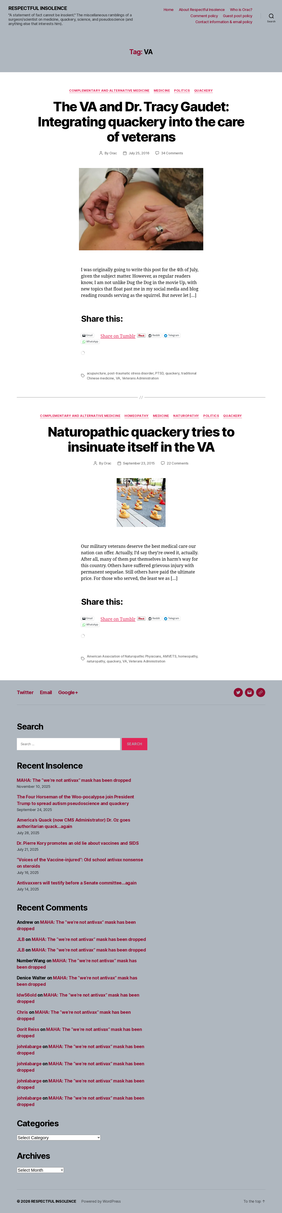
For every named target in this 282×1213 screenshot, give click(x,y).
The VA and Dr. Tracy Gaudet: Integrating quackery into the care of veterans (141, 121)
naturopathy (96, 661)
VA (118, 378)
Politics (182, 90)
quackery (172, 373)
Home (169, 9)
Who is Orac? (241, 9)
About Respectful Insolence (202, 9)
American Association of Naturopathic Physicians (124, 656)
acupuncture (96, 373)
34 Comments (172, 153)
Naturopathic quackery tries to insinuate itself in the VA (141, 439)
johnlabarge (29, 1046)
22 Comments (177, 463)
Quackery (203, 90)
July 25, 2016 (139, 153)
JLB (21, 939)
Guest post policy (237, 16)
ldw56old (27, 995)
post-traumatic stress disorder (131, 373)
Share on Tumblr (131, 335)
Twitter (25, 692)
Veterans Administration (140, 378)
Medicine (162, 90)
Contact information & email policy (223, 22)
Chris (22, 1012)
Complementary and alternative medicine (109, 90)
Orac (113, 153)
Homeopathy (137, 416)
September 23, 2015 (139, 463)
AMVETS (169, 656)
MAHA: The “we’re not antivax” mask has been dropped (74, 780)
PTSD (159, 373)
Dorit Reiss (28, 1029)
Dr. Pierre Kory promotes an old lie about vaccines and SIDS (78, 843)
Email (46, 692)
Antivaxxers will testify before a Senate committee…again (77, 882)
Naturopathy (186, 416)
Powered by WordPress (101, 1201)
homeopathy (187, 656)
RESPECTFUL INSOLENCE (37, 8)
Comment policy (204, 16)
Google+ (68, 692)
